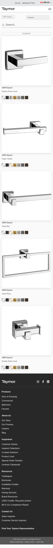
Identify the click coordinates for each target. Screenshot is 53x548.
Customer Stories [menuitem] (10, 444)
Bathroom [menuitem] (6, 405)
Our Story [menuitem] (6, 420)
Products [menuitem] (6, 392)
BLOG (17, 3)
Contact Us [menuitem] (7, 511)
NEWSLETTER (28, 3)
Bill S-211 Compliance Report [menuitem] (15, 505)
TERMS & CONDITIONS (16, 542)
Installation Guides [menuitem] (10, 484)
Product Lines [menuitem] (8, 456)
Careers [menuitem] (5, 428)
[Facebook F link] (43, 381)
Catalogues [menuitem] (7, 476)
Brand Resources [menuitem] (10, 497)
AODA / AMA (39, 542)
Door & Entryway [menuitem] (9, 396)
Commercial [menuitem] (7, 401)
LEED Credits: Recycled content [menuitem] (16, 501)
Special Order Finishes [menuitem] (12, 460)
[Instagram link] (38, 381)
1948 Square (8, 17)
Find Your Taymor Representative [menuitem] (18, 528)
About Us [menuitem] (6, 415)
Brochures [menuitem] (6, 480)
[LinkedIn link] (48, 381)
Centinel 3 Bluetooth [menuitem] (11, 465)
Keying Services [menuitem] (9, 492)
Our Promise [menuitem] (7, 424)
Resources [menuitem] (7, 471)
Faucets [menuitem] (5, 409)
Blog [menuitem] (4, 433)
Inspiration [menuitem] (7, 439)
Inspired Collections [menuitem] (11, 448)
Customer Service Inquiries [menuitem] (14, 520)
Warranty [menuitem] (6, 488)
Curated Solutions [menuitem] (10, 452)
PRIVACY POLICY (30, 542)
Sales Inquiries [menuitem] (8, 516)
